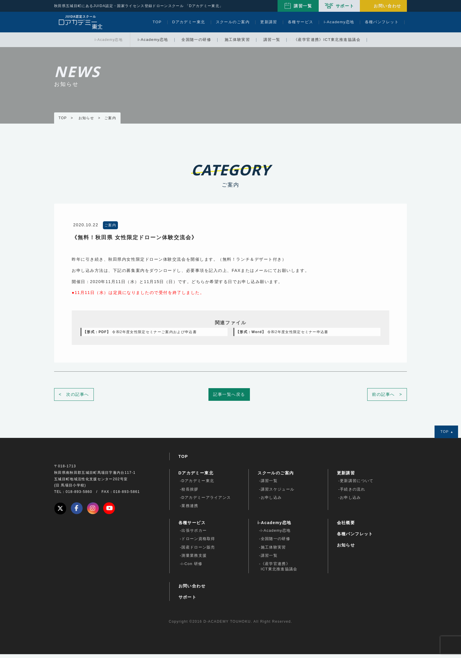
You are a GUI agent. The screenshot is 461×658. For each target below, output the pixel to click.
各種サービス (300, 22)
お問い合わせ (387, 6)
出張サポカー (194, 534)
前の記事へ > (387, 398)
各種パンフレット (382, 22)
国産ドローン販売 (198, 551)
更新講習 (268, 22)
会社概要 (346, 526)
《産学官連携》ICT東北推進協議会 (279, 570)
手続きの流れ (352, 493)
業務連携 (189, 509)
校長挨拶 (189, 493)
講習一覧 (303, 6)
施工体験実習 (273, 551)
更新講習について (356, 484)
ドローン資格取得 (198, 542)
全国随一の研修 (275, 542)
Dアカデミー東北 (188, 22)
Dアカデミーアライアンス (206, 501)
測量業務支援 (194, 559)
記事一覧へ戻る (229, 398)
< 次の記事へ (74, 398)
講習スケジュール (277, 493)
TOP (157, 22)
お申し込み (271, 501)
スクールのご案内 (233, 22)
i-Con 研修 (191, 567)
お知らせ (346, 548)
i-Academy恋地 (339, 22)
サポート (345, 6)
